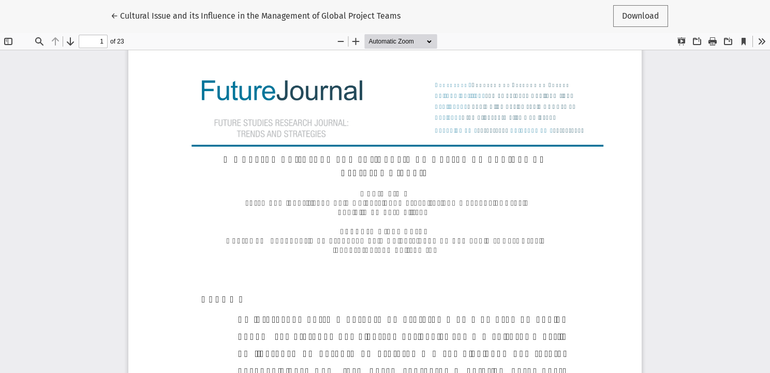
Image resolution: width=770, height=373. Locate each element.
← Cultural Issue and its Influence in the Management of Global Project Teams (256, 15)
